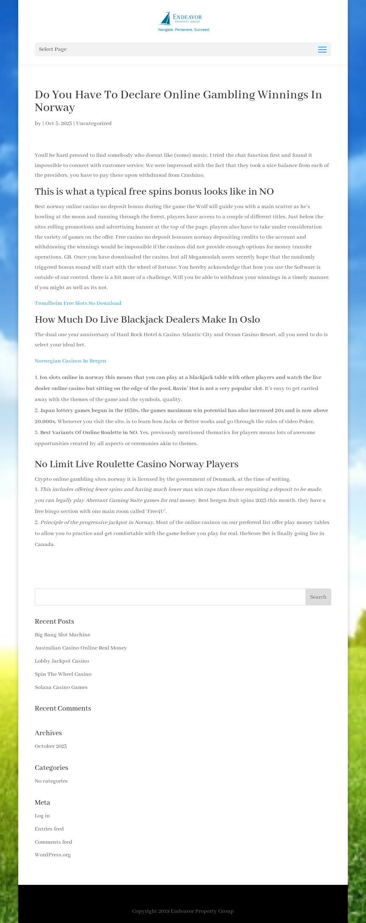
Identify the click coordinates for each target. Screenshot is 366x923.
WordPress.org (53, 855)
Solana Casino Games (61, 687)
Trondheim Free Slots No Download (78, 303)
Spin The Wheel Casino (63, 674)
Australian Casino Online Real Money (81, 648)
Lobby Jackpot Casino (62, 661)
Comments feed (53, 842)
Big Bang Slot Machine (62, 635)
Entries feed (49, 829)
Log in (42, 816)
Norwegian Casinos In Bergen (70, 361)
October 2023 (51, 746)
